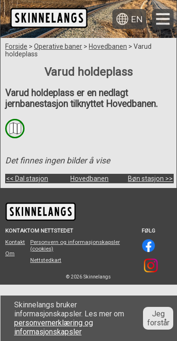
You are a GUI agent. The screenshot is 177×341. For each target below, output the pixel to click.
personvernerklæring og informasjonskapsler (53, 327)
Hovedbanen (108, 46)
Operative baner (58, 46)
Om (10, 253)
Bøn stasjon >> (150, 178)
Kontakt (15, 242)
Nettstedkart (45, 260)
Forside (16, 46)
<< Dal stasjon (27, 178)
